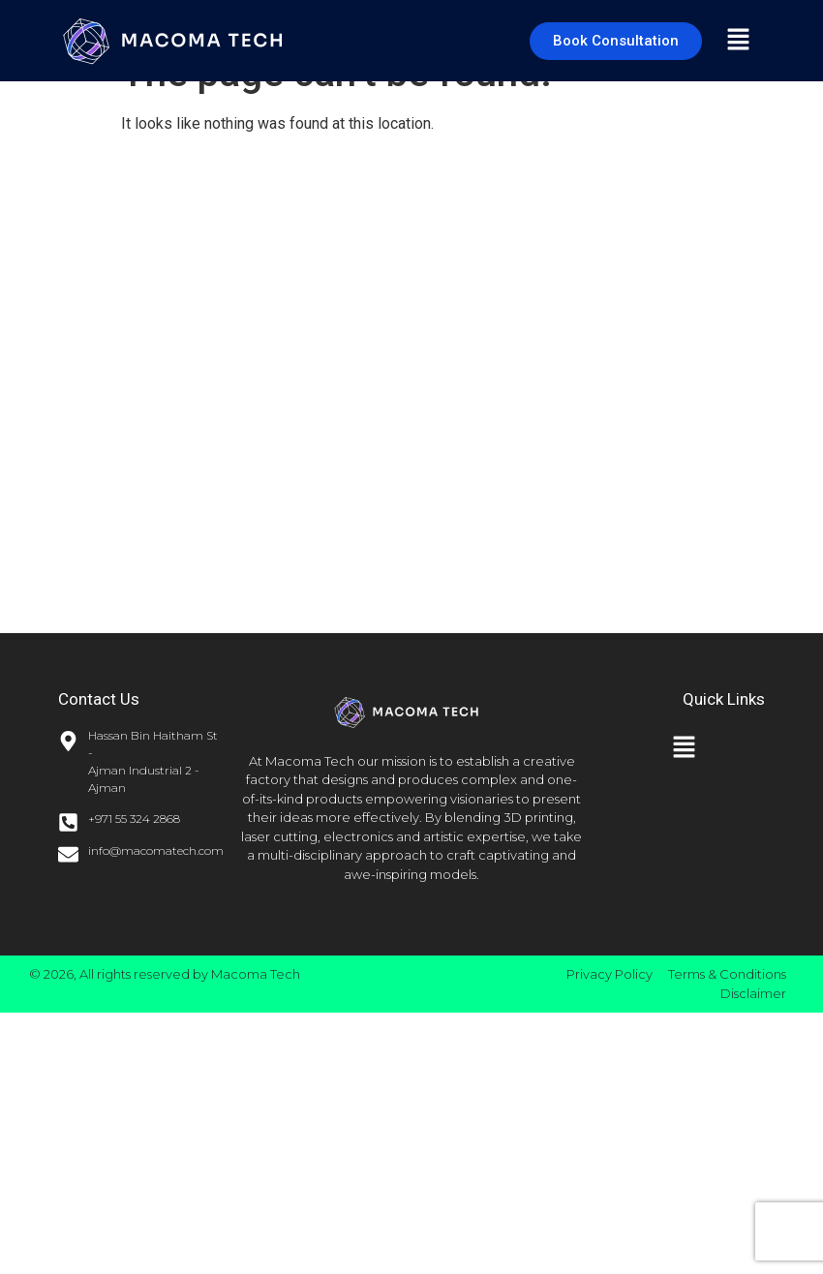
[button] (738, 40)
